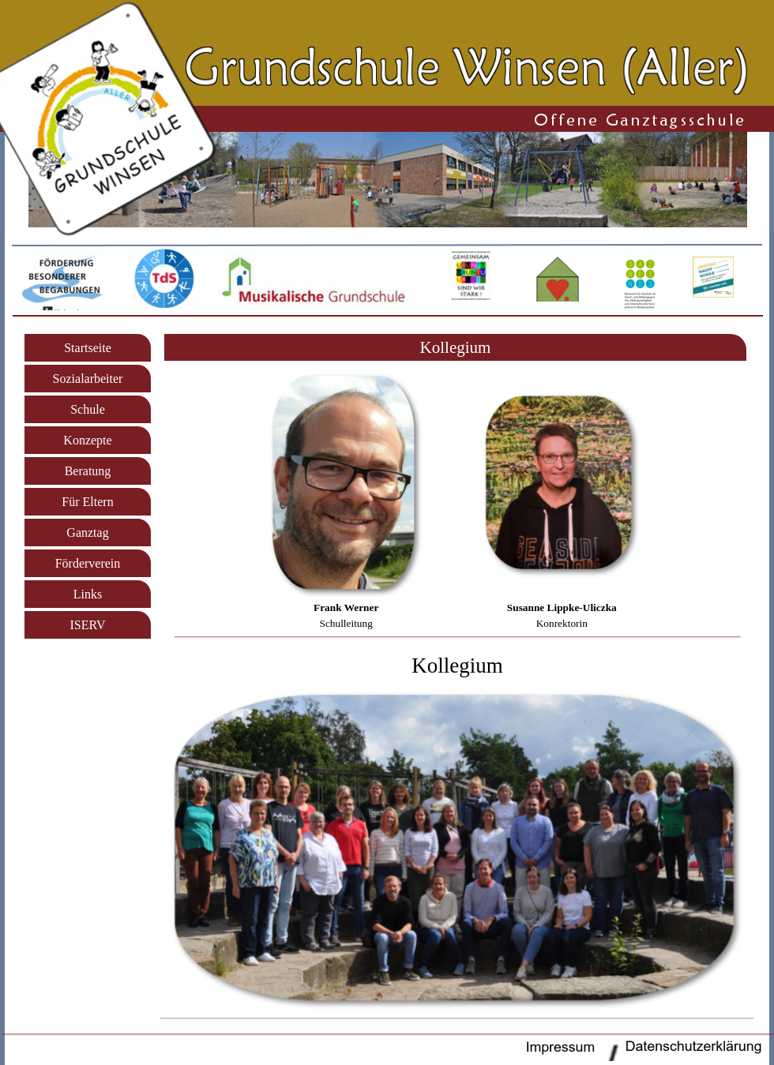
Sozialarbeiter (88, 378)
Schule (87, 409)
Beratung (88, 471)
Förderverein (88, 563)
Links (87, 594)
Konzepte (87, 440)
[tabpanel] (455, 347)
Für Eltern (87, 501)
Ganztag (87, 532)
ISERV (88, 625)
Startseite (87, 347)
